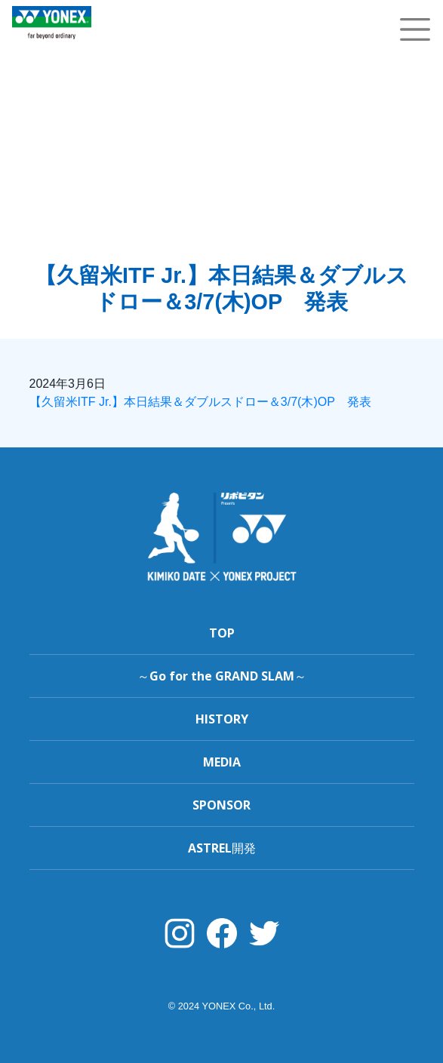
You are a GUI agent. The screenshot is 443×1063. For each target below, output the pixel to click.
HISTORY (221, 719)
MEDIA (222, 762)
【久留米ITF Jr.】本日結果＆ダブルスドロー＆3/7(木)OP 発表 (200, 401)
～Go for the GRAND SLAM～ (221, 676)
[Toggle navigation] (415, 29)
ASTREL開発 (222, 848)
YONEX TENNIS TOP (52, 47)
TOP (222, 633)
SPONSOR (221, 805)
